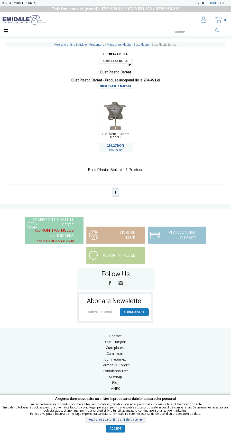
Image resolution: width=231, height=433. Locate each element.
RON (213, 3)
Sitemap (115, 376)
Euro (224, 3)
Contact (32, 3)
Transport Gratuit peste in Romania (53, 230)
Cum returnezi (115, 359)
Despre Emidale (13, 3)
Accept (115, 428)
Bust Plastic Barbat (115, 86)
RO (195, 3)
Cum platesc (115, 347)
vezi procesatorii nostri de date (113, 419)
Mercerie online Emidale (70, 45)
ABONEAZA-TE (134, 312)
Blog (115, 382)
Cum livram (115, 353)
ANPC (115, 388)
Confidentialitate (116, 371)
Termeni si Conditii (115, 365)
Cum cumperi (115, 341)
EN (205, 3)
